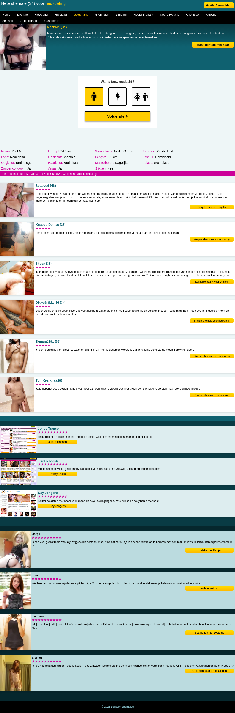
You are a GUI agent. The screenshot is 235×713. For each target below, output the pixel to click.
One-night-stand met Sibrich (209, 670)
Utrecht (211, 14)
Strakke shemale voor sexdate (212, 395)
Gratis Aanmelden (219, 5)
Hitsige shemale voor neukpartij (211, 320)
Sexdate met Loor (210, 588)
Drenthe (22, 14)
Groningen (102, 14)
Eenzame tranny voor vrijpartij (212, 281)
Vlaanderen (51, 20)
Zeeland (7, 20)
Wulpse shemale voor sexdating (212, 239)
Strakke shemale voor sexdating (212, 356)
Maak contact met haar (213, 45)
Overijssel (192, 14)
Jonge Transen (57, 441)
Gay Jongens (58, 506)
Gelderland (81, 14)
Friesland (60, 14)
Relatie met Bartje (209, 550)
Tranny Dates (57, 474)
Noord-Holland (169, 14)
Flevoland (41, 14)
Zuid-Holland (28, 20)
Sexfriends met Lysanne (209, 632)
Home (6, 14)
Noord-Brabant (143, 14)
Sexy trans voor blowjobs (212, 207)
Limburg (121, 14)
